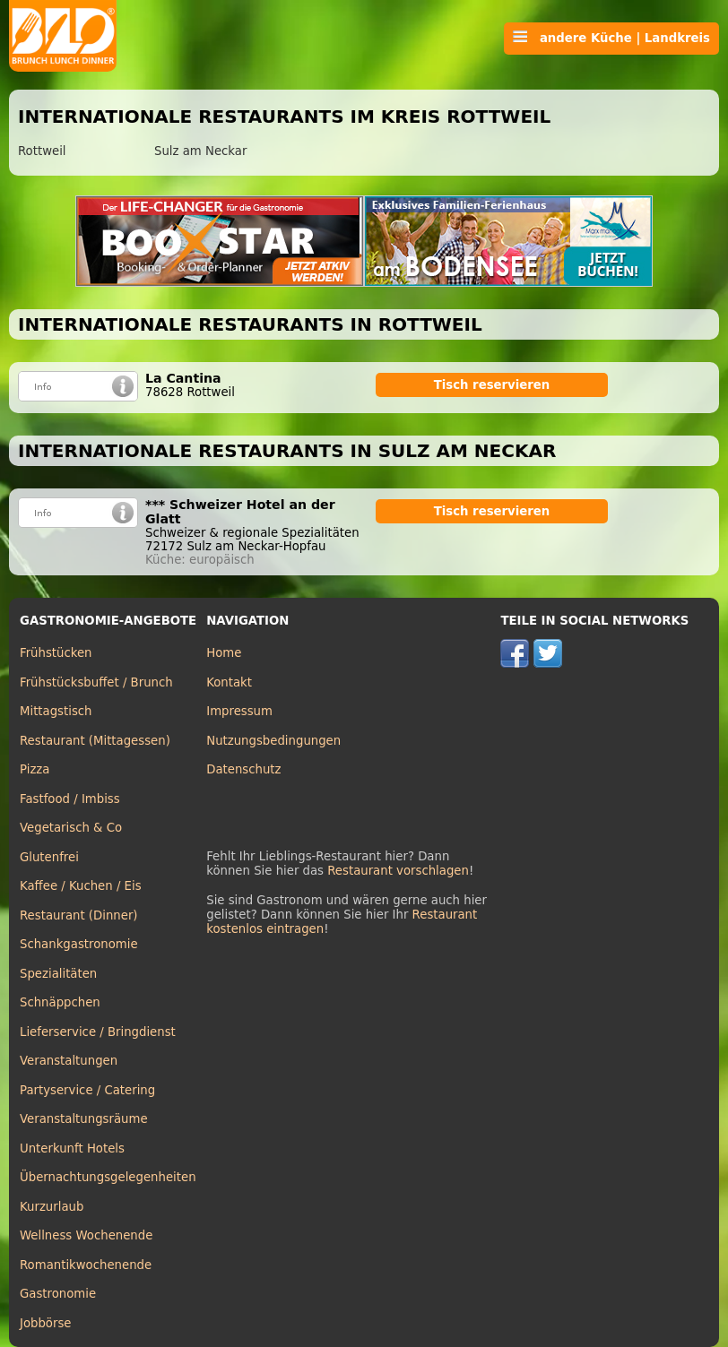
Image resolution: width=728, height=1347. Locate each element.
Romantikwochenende (86, 1265)
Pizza (34, 769)
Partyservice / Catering (87, 1090)
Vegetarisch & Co (71, 827)
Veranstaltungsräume (84, 1119)
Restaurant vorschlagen (398, 870)
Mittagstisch (56, 711)
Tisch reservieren (492, 385)
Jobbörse (46, 1323)
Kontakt (229, 682)
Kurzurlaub (51, 1206)
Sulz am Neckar (200, 151)
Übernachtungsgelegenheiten (108, 1177)
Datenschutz (243, 769)
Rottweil (42, 151)
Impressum (239, 711)
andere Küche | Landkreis (611, 37)
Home (223, 653)
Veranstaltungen (68, 1060)
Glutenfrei (49, 857)
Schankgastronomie (79, 944)
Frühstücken (56, 653)
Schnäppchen (60, 1002)
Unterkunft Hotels (72, 1148)
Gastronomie (58, 1293)
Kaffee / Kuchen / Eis (81, 886)
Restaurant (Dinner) (79, 915)
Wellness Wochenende (86, 1235)
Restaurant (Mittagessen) (95, 740)
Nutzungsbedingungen (273, 740)
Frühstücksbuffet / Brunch (96, 682)
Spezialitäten (58, 973)
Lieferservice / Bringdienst (98, 1032)
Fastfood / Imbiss (70, 799)
